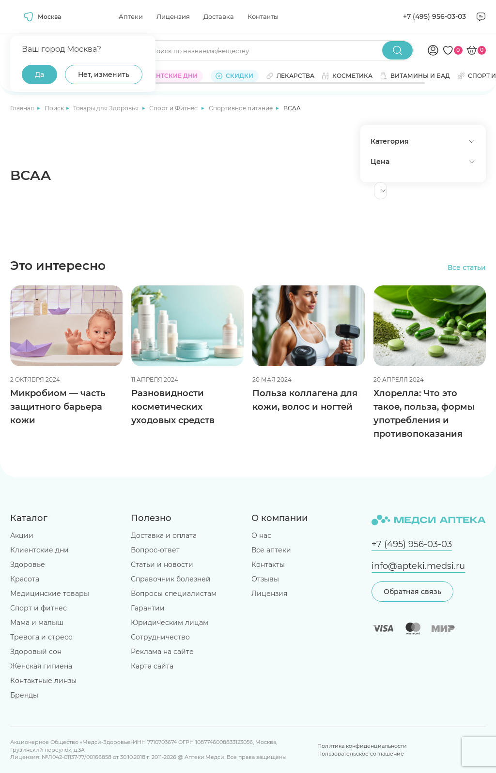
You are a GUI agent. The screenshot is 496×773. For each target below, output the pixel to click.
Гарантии (148, 608)
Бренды (24, 695)
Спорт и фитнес (38, 608)
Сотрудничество (160, 637)
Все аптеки (271, 550)
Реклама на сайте (162, 651)
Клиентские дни (39, 550)
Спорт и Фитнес (174, 108)
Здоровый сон (36, 651)
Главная (22, 108)
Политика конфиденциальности (362, 746)
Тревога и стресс (41, 637)
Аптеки (131, 16)
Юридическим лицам (169, 622)
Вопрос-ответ (155, 550)
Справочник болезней (171, 579)
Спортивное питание (241, 108)
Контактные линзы (43, 680)
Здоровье (27, 564)
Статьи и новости (162, 564)
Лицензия (173, 16)
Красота (24, 579)
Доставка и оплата (164, 535)
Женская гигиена (41, 666)
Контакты (263, 16)
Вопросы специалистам (174, 593)
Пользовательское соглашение (360, 754)
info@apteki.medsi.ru (418, 566)
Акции (21, 535)
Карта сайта (152, 666)
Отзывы (265, 579)
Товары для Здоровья (106, 108)
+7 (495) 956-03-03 (434, 16)
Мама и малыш (36, 622)
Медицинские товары (49, 593)
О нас (261, 535)
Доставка (218, 16)
